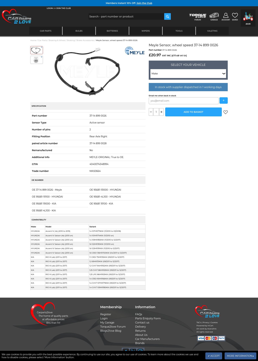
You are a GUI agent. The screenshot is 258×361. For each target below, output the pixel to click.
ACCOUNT (225, 20)
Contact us (142, 322)
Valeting (212, 31)
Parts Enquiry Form (148, 318)
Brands (140, 343)
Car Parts (45, 31)
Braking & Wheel (57, 40)
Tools (179, 31)
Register (105, 314)
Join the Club (144, 3)
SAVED (235, 20)
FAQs (138, 314)
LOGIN (50, 8)
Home (33, 40)
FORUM (197, 20)
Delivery (140, 326)
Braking (71, 40)
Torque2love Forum (113, 326)
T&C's (198, 322)
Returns (140, 330)
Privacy (206, 322)
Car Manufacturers (147, 339)
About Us (141, 334)
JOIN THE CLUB (63, 8)
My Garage (107, 322)
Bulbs (79, 31)
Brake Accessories (85, 40)
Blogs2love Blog (110, 330)
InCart (210, 325)
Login (104, 318)
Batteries (112, 31)
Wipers (146, 31)
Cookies (214, 322)
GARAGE (214, 20)
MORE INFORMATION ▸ (240, 355)
